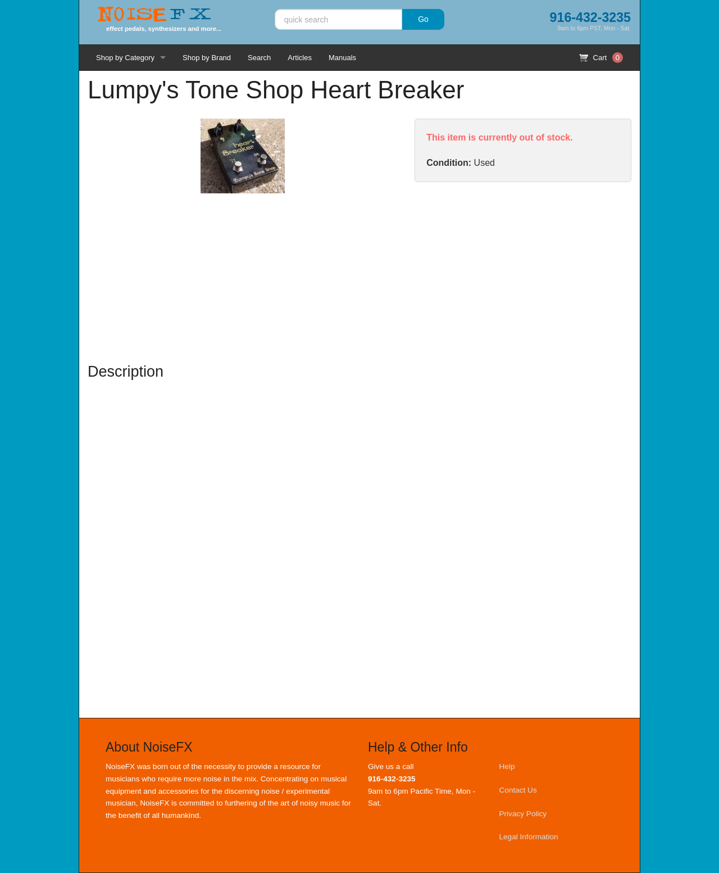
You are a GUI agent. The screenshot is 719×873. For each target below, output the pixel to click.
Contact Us (518, 790)
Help (507, 766)
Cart (601, 57)
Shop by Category (125, 57)
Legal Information (528, 837)
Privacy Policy (523, 813)
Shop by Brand (207, 57)
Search (259, 57)
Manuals (342, 57)
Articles (300, 57)
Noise (154, 15)
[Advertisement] (523, 272)
